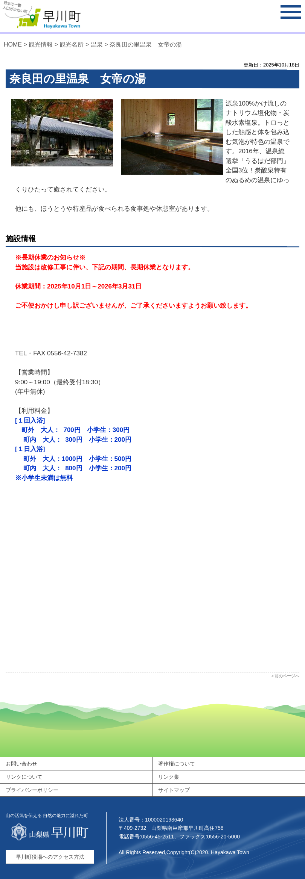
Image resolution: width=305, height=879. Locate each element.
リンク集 (168, 777)
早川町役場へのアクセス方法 (50, 857)
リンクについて (24, 777)
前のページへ (286, 676)
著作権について (176, 764)
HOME (13, 44)
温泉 (97, 44)
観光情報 (41, 44)
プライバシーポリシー (32, 790)
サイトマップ (174, 790)
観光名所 (71, 44)
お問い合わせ (21, 764)
